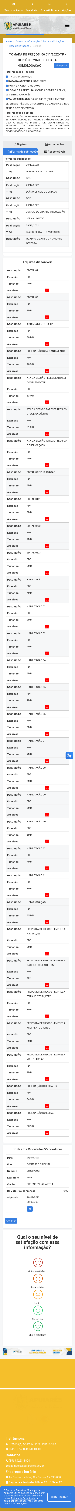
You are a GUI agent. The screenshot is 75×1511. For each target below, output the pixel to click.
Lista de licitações (19, 45)
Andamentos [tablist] (54, 144)
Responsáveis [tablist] (55, 151)
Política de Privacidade (23, 1498)
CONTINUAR (59, 1497)
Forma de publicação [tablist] (23, 151)
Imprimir (61, 65)
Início (9, 41)
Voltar (11, 1221)
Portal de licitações (53, 41)
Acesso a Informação (28, 41)
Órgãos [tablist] (20, 144)
